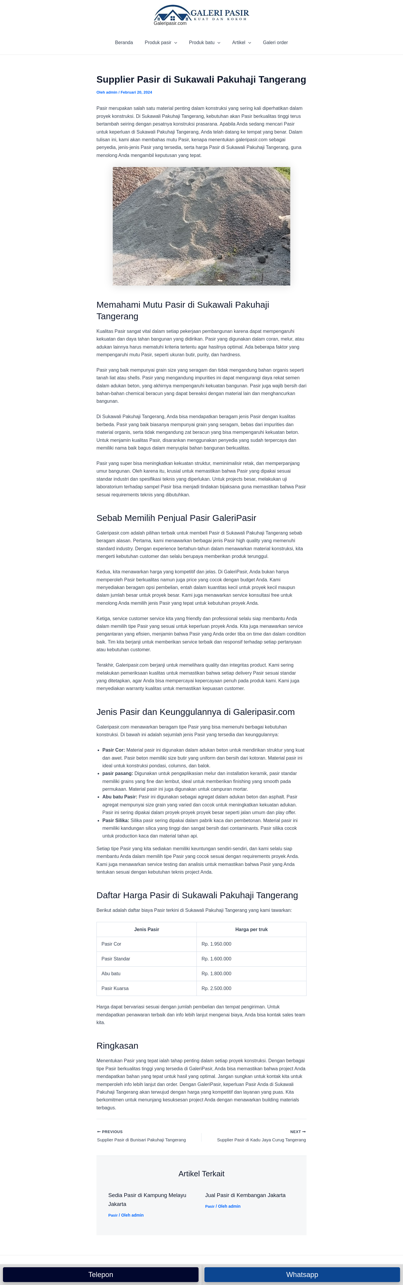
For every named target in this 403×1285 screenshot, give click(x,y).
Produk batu (204, 42)
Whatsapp (302, 1274)
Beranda (129, 42)
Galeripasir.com (170, 23)
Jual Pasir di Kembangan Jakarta (248, 1196)
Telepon (100, 1274)
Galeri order (270, 42)
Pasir (113, 1216)
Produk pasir (163, 42)
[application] (177, 42)
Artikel (239, 42)
